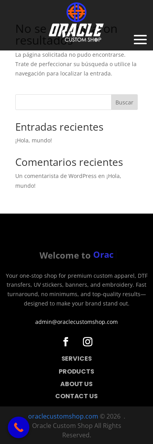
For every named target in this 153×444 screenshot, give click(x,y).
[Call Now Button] (18, 427)
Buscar (124, 102)
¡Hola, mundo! (33, 140)
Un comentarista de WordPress (56, 176)
